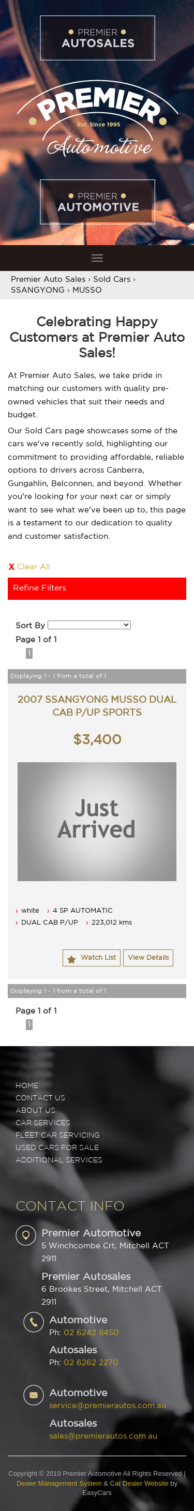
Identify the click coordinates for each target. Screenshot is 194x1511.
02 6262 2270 (91, 1362)
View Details (148, 958)
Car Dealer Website (139, 1483)
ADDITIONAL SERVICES (59, 1160)
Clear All (33, 567)
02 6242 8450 (91, 1332)
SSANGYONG (38, 290)
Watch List (98, 958)
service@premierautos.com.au (107, 1405)
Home (27, 1086)
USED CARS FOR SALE (57, 1148)
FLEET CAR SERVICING (58, 1135)
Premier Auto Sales (48, 279)
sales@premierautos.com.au (103, 1436)
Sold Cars (111, 279)
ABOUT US (35, 1111)
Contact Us (40, 1098)
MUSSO (87, 290)
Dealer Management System (59, 1483)
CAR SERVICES (43, 1123)
